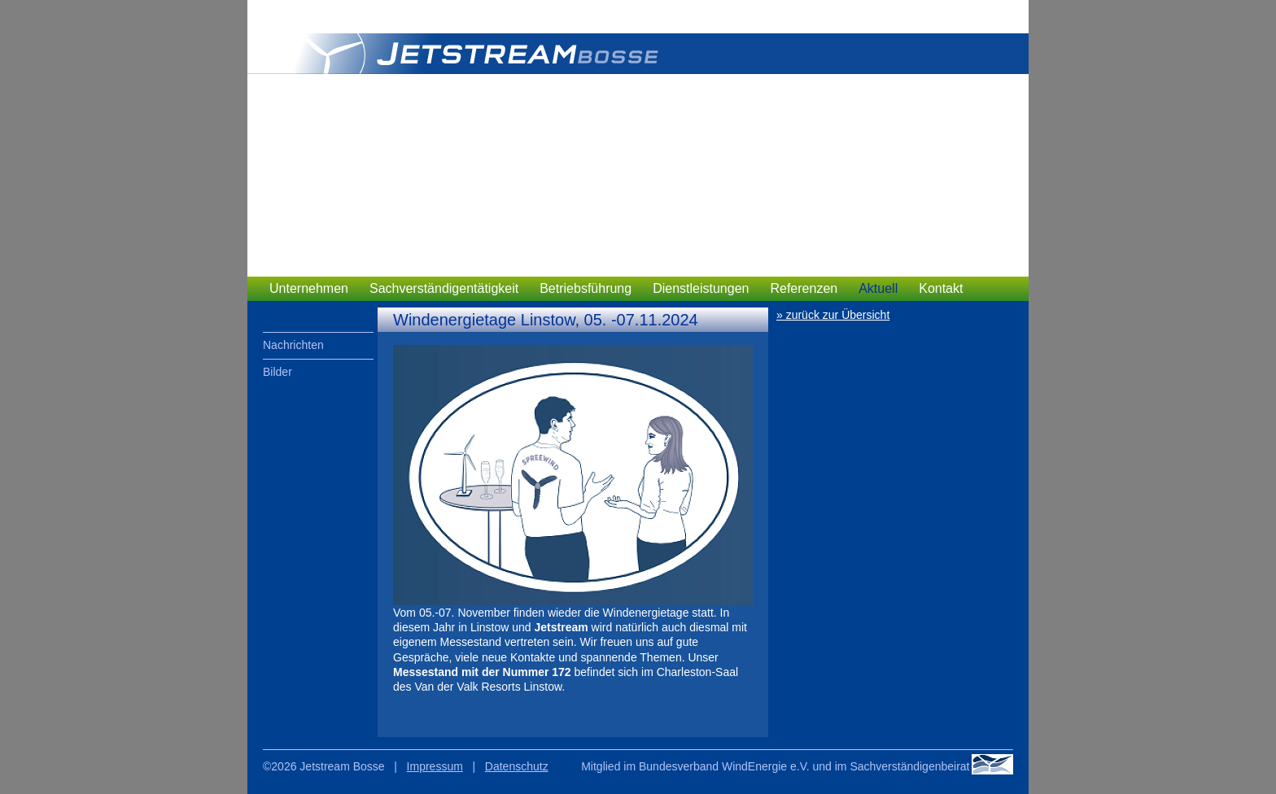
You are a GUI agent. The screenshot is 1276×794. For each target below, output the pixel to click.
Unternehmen (308, 288)
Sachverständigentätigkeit (443, 288)
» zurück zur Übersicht (832, 314)
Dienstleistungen (701, 288)
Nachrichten (293, 344)
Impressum (435, 766)
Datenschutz (516, 766)
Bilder (277, 371)
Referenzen (803, 288)
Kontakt (941, 288)
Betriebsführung (585, 288)
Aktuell (878, 288)
